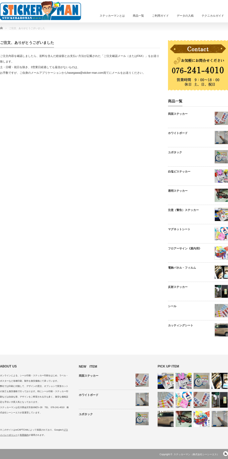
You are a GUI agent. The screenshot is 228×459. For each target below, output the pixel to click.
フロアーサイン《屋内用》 (185, 248)
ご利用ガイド (160, 15)
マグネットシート (179, 229)
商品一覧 (138, 15)
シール (172, 306)
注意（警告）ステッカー (183, 210)
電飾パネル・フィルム (182, 267)
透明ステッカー (178, 190)
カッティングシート (180, 325)
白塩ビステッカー (179, 171)
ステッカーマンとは (112, 15)
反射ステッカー (178, 287)
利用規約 (24, 435)
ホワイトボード (178, 133)
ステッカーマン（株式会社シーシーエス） (196, 454)
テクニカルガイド (213, 15)
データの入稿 (185, 15)
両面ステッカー (178, 113)
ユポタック (175, 152)
